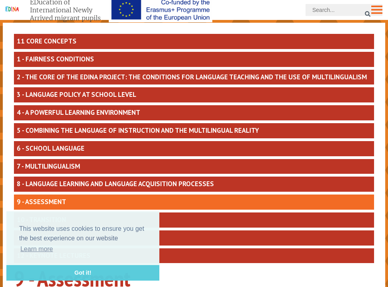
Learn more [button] (36, 249)
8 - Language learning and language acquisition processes (115, 183)
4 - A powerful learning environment (78, 112)
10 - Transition (41, 219)
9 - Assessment (41, 201)
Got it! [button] (82, 272)
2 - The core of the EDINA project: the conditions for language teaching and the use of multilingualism (192, 77)
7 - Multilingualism (48, 166)
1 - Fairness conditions (55, 59)
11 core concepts (46, 41)
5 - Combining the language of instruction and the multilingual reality (138, 130)
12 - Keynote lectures (53, 255)
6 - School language (50, 148)
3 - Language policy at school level (76, 94)
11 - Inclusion (39, 237)
